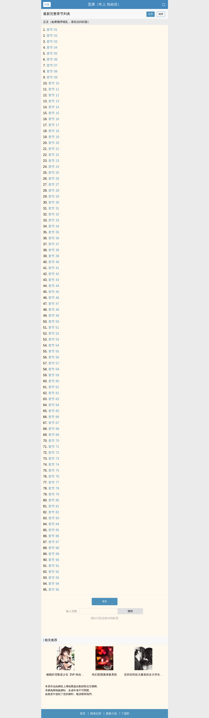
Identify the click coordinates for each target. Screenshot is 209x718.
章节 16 (53, 119)
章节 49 (53, 315)
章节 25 (53, 172)
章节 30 (53, 202)
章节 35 (53, 232)
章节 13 (53, 101)
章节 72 (53, 452)
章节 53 (53, 339)
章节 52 (53, 333)
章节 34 (53, 226)
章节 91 (53, 565)
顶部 (125, 713)
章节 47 (53, 303)
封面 (47, 4)
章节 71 (53, 446)
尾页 (104, 601)
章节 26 (53, 178)
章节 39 (53, 256)
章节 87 (53, 542)
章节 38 (53, 250)
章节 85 (53, 530)
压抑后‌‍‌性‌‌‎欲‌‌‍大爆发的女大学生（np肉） (148, 674)
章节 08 (52, 71)
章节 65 (53, 411)
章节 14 (53, 107)
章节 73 (53, 458)
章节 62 (53, 393)
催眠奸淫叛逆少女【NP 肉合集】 (66, 674)
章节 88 (53, 548)
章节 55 (53, 351)
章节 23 (53, 160)
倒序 (160, 14)
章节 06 (52, 59)
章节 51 (53, 327)
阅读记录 (95, 713)
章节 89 (53, 554)
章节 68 (53, 428)
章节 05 (52, 53)
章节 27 (53, 184)
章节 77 (53, 482)
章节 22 (53, 154)
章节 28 (53, 190)
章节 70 (53, 440)
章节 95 (53, 589)
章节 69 (53, 434)
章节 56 (53, 357)
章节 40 (53, 262)
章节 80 (53, 500)
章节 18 (53, 131)
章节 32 (53, 214)
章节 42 (53, 274)
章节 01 (52, 29)
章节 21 (53, 149)
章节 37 (53, 244)
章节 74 (53, 464)
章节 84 (53, 524)
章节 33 (53, 220)
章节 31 (53, 208)
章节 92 (53, 571)
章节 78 (53, 488)
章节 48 (53, 309)
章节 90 (53, 560)
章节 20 (53, 143)
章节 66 (53, 417)
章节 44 (53, 286)
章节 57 (53, 363)
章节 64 (53, 405)
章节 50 (53, 321)
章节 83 (53, 518)
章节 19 (53, 137)
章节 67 (53, 423)
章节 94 (53, 583)
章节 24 (53, 166)
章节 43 (53, 280)
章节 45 (53, 291)
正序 (150, 14)
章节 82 (53, 512)
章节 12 (53, 95)
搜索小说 (111, 713)
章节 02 (52, 35)
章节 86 (53, 536)
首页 (82, 713)
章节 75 (53, 470)
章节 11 (53, 89)
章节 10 (53, 83)
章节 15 (53, 113)
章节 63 (53, 399)
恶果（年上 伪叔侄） (104, 4)
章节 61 (53, 387)
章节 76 (53, 476)
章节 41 (53, 268)
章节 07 (52, 65)
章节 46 (53, 297)
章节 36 (53, 238)
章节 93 (53, 577)
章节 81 (53, 506)
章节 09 (52, 77)
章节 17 (53, 125)
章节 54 (53, 345)
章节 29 (53, 196)
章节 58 (53, 369)
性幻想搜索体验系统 (104, 674)
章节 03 (52, 41)
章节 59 (53, 375)
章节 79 (53, 494)
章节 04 (52, 47)
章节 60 (53, 381)
